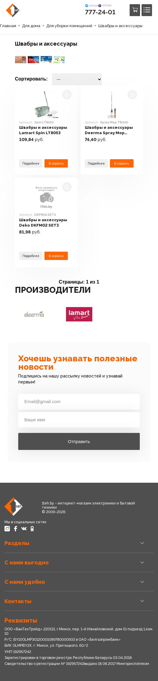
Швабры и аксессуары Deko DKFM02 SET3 (44, 222)
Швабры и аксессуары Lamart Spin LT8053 (44, 130)
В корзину (56, 163)
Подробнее (31, 163)
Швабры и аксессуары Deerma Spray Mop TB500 (109, 130)
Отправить (79, 441)
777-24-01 (100, 12)
